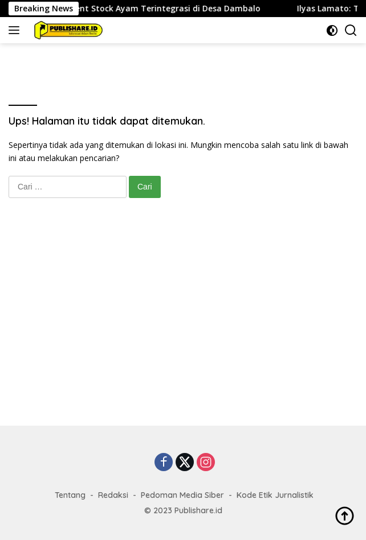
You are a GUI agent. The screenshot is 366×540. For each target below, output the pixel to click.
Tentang (70, 495)
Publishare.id (198, 510)
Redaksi (113, 495)
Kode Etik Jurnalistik (275, 495)
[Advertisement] (183, 323)
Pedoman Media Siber (182, 495)
